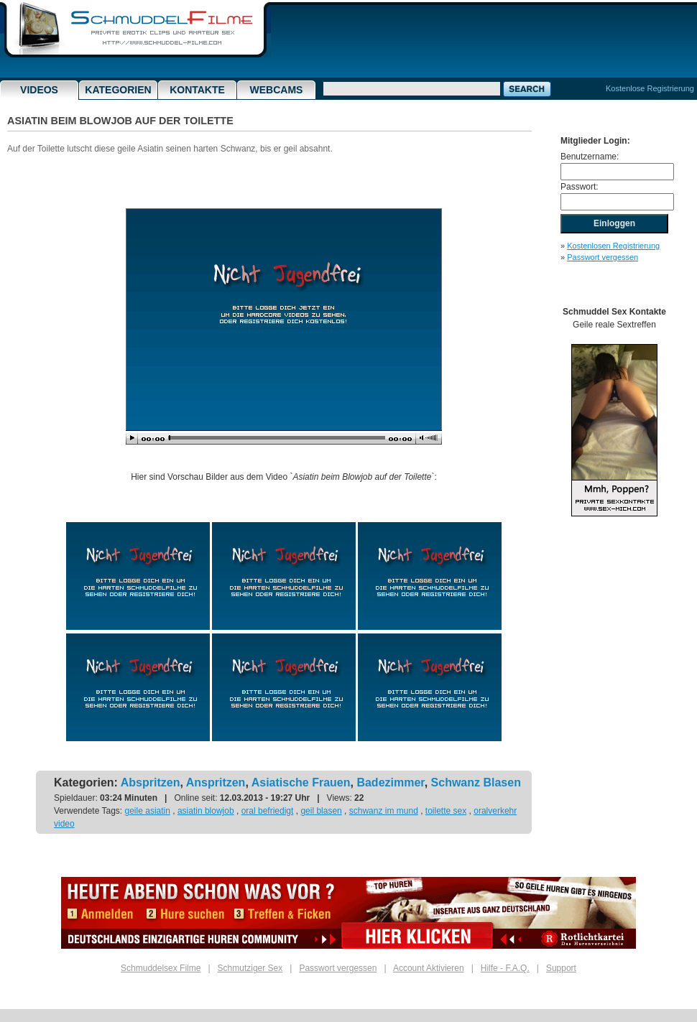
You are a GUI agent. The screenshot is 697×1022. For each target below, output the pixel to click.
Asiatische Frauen (301, 782)
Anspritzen (216, 782)
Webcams (276, 90)
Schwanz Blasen (476, 782)
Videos (39, 90)
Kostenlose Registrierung (650, 88)
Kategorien (118, 90)
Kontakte (197, 90)
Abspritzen (150, 782)
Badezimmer (390, 782)
